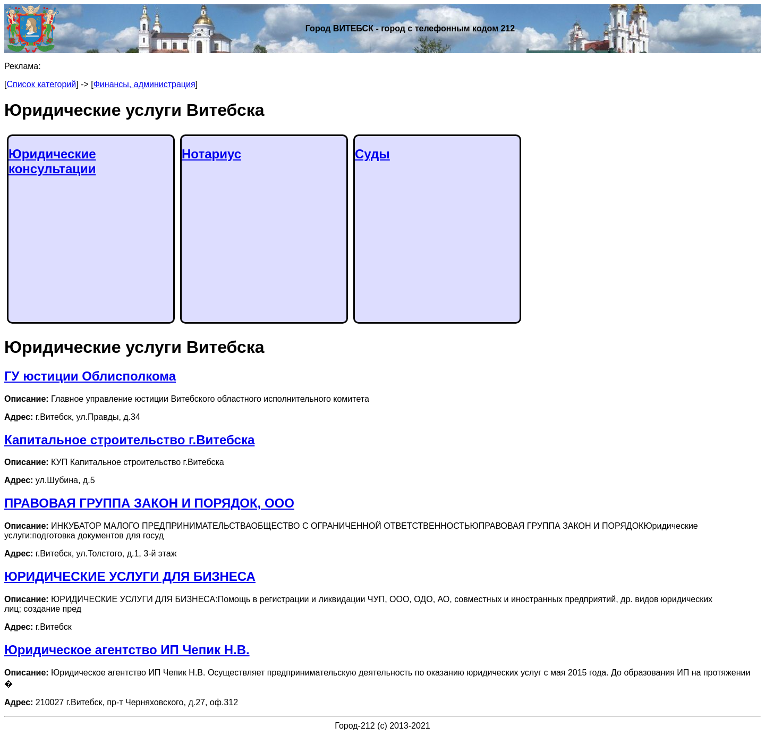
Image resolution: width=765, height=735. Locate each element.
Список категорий (41, 84)
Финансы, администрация (145, 84)
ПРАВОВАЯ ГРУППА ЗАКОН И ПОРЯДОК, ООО (149, 503)
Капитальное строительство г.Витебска (129, 440)
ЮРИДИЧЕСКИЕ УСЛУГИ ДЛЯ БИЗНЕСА (130, 576)
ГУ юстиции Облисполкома (90, 376)
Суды (372, 154)
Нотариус (211, 154)
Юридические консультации (52, 161)
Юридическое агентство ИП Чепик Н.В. (127, 650)
